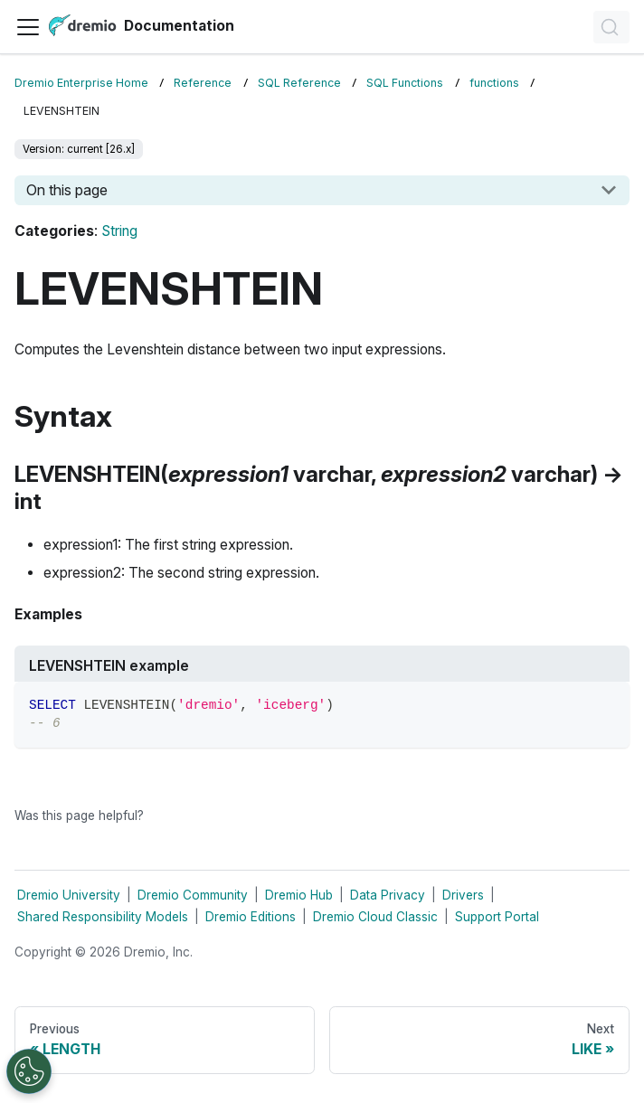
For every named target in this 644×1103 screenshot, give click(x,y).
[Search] (611, 27)
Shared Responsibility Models (102, 917)
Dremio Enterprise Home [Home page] (81, 83)
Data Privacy (387, 895)
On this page (67, 190)
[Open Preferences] (29, 1071)
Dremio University (68, 895)
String (119, 231)
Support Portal (497, 917)
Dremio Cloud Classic (375, 917)
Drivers (463, 895)
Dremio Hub (299, 895)
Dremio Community (192, 895)
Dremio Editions (250, 917)
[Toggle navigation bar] (28, 27)
